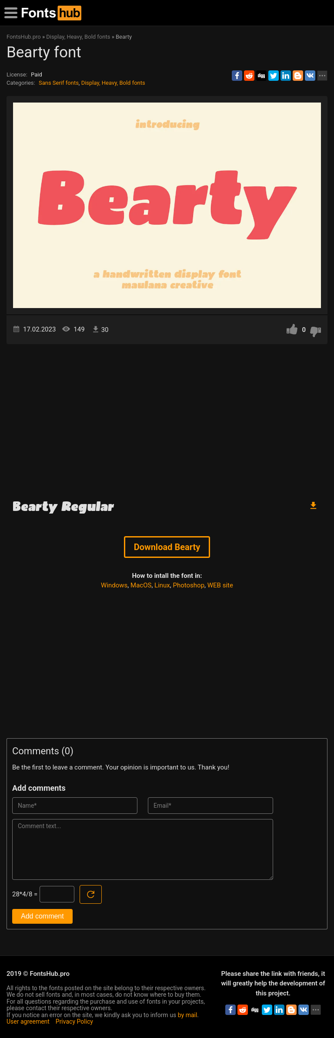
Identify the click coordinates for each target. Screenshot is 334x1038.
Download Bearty (167, 547)
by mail (187, 1014)
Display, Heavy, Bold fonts (113, 83)
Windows (114, 585)
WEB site (220, 585)
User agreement (28, 1021)
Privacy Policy (74, 1021)
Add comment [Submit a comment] (42, 916)
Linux (162, 585)
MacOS (140, 585)
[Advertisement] (167, 418)
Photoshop (189, 585)
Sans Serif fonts (59, 83)
